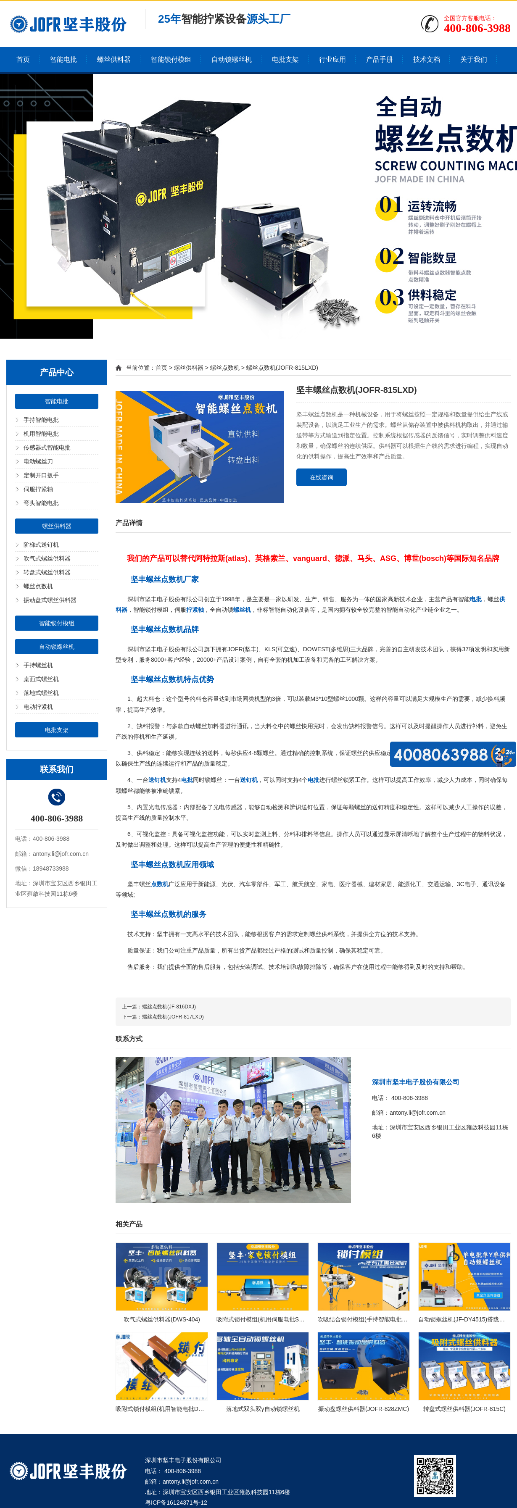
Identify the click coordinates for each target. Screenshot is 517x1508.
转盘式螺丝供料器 (47, 572)
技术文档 (426, 59)
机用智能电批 (41, 433)
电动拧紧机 (38, 706)
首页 (23, 59)
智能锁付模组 (171, 59)
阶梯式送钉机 (41, 544)
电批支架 (285, 59)
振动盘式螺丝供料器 (50, 600)
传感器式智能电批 (47, 447)
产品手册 (379, 59)
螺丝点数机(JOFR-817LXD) (173, 1017)
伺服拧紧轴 (38, 489)
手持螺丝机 (38, 665)
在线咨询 (321, 477)
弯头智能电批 (41, 503)
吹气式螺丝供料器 (47, 558)
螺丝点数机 (38, 586)
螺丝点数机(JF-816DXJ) (169, 1007)
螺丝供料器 (114, 59)
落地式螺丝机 (41, 693)
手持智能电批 (41, 419)
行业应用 (332, 59)
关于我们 (473, 59)
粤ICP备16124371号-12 (176, 1502)
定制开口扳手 (41, 475)
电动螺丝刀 (38, 461)
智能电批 (63, 59)
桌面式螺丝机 (41, 679)
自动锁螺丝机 (231, 59)
